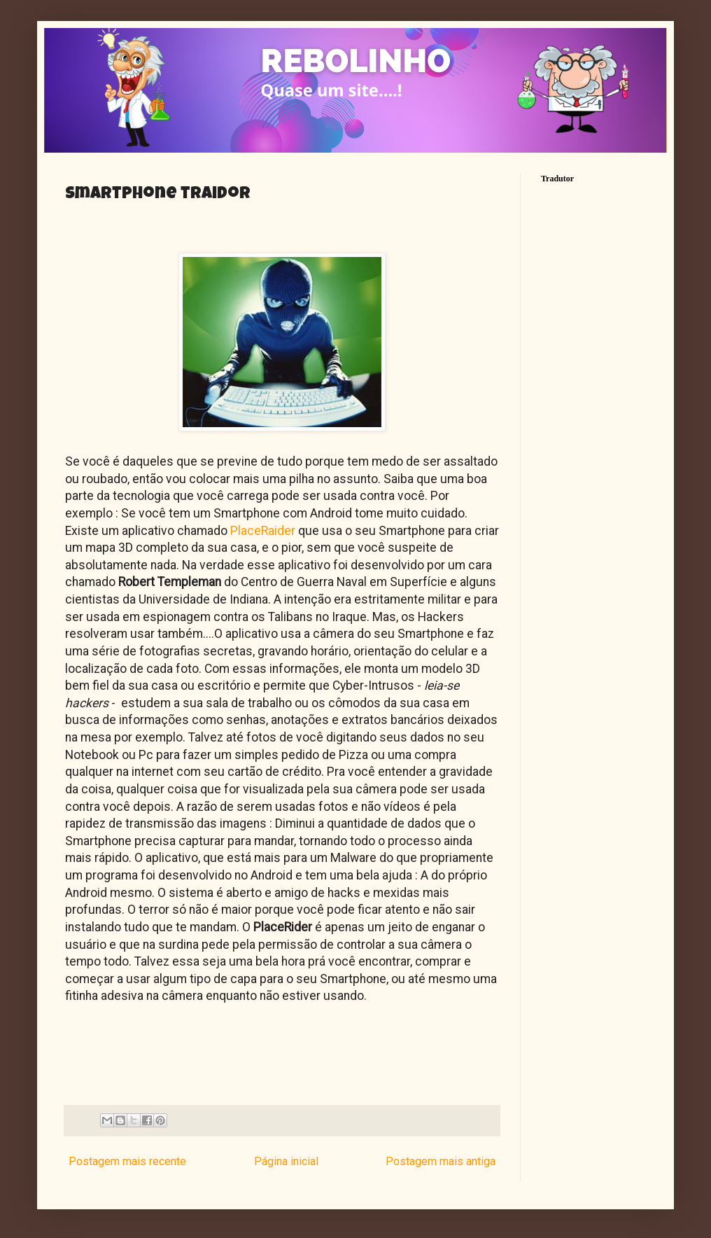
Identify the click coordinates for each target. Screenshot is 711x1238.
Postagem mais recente (127, 1161)
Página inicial (286, 1161)
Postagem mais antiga (440, 1161)
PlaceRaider (261, 531)
